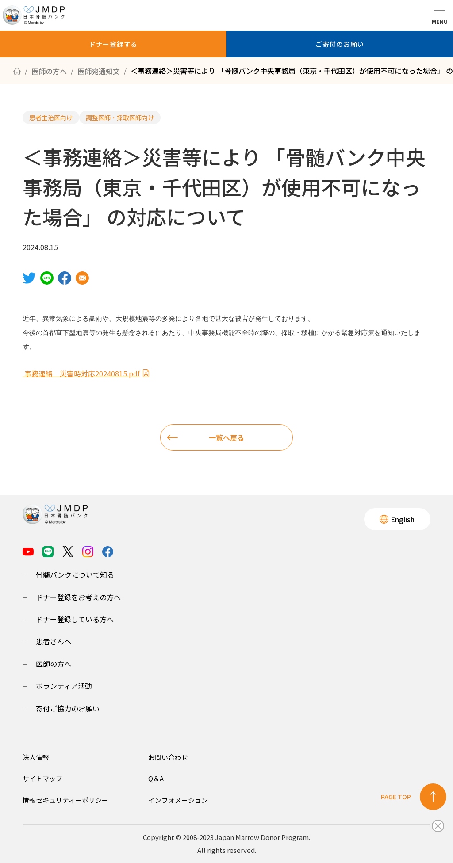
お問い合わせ (168, 757)
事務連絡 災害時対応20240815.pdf (86, 373)
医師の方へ (53, 663)
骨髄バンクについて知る (75, 574)
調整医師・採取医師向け (120, 117)
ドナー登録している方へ (75, 619)
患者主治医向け (51, 117)
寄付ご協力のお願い (68, 708)
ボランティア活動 (64, 686)
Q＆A (156, 778)
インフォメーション (178, 800)
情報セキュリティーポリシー (65, 800)
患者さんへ (53, 641)
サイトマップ (42, 778)
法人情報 (36, 757)
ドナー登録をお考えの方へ (78, 597)
